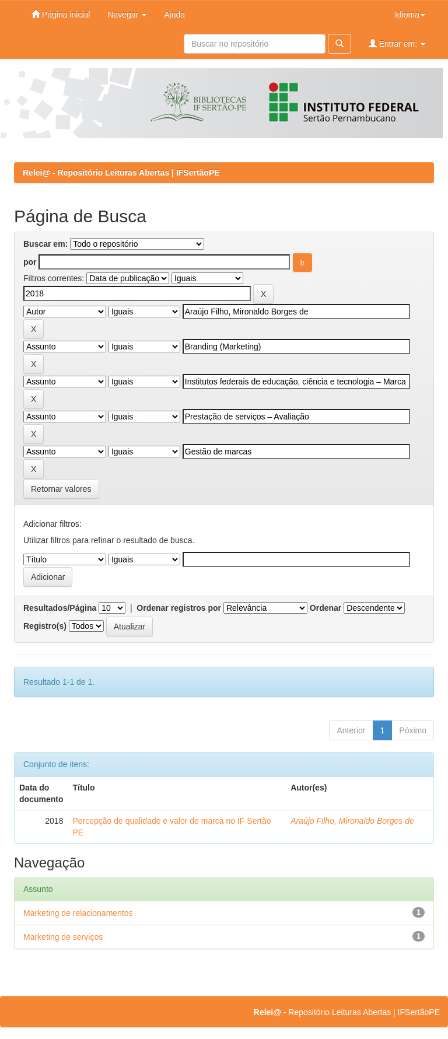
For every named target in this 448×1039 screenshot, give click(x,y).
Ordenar (325, 608)
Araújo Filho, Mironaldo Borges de (352, 820)
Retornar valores (61, 489)
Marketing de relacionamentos (78, 913)
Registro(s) (44, 626)
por (30, 262)
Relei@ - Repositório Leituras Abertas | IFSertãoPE (121, 172)
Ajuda (174, 14)
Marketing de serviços (63, 937)
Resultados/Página (59, 608)
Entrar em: (397, 43)
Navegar (126, 14)
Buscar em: (45, 244)
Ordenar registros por (178, 608)
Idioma (410, 14)
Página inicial (61, 14)
